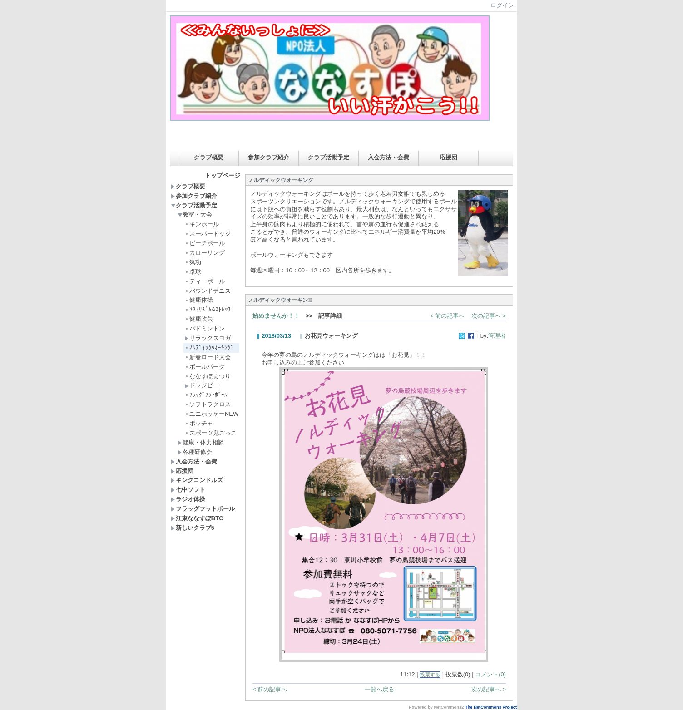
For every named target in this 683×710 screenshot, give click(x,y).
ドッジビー (201, 385)
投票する (430, 674)
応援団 (448, 157)
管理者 (497, 335)
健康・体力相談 (201, 442)
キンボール (201, 224)
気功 (192, 262)
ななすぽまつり (207, 376)
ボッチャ (198, 423)
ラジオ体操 (188, 499)
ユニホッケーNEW (211, 413)
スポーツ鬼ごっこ (210, 432)
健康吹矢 (198, 319)
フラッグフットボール (203, 508)
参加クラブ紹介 (268, 157)
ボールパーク (204, 366)
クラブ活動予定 (328, 157)
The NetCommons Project (491, 707)
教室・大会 (195, 214)
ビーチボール (204, 243)
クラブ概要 (208, 157)
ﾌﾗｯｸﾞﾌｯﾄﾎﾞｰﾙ (206, 394)
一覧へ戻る (379, 689)
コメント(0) (490, 674)
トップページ (222, 175)
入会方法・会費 (388, 157)
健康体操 (198, 299)
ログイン (502, 5)
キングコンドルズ (197, 480)
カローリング (204, 252)
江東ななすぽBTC (197, 518)
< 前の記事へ (447, 315)
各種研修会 (195, 452)
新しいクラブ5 (192, 527)
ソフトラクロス (210, 404)
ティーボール (204, 281)
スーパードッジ (207, 233)
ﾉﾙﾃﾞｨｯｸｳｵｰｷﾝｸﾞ (209, 347)
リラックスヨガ (207, 338)
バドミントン (204, 328)
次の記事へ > (488, 315)
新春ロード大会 (207, 357)
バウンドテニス (207, 290)
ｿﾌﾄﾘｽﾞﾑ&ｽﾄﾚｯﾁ (208, 309)
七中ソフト (188, 489)
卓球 (192, 271)
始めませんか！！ (276, 315)
